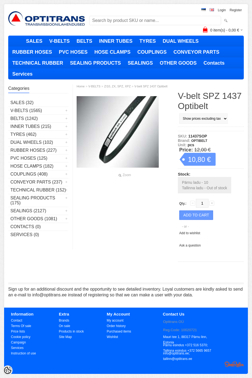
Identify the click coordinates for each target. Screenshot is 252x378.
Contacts (214, 63)
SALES (34, 41)
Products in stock (71, 331)
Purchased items (119, 331)
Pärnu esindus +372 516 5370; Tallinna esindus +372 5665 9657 (187, 345)
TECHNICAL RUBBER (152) (38, 190)
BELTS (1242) (24, 118)
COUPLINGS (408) (29, 174)
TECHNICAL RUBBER (37, 63)
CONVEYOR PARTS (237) (36, 182)
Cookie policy (20, 337)
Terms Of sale (21, 326)
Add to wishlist (189, 233)
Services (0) (24, 234)
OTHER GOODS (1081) (33, 218)
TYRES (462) (23, 134)
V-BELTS (59, 41)
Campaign (18, 342)
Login (222, 10)
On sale (64, 326)
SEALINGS (140, 63)
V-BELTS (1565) (26, 110)
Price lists (18, 331)
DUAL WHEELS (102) (31, 142)
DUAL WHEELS (181, 41)
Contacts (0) (25, 226)
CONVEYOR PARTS (196, 52)
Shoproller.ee (234, 364)
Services (22, 74)
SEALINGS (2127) (28, 210)
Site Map (65, 337)
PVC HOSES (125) (28, 158)
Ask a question (190, 245)
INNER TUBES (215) (30, 126)
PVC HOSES (73, 52)
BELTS (84, 41)
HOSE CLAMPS (112, 52)
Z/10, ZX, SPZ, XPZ (117, 86)
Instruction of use (23, 353)
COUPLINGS (152, 52)
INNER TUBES (115, 41)
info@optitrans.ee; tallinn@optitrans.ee (177, 353)
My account (115, 320)
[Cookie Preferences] (8, 370)
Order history (116, 326)
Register (236, 10)
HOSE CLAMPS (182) (31, 166)
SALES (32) (21, 102)
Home (81, 86)
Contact (16, 320)
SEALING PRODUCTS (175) (32, 200)
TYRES (147, 41)
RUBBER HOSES (32, 52)
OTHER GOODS (178, 63)
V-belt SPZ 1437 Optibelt (150, 86)
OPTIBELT (199, 141)
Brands (64, 320)
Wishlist (112, 337)
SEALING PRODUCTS (95, 63)
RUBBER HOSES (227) (33, 150)
